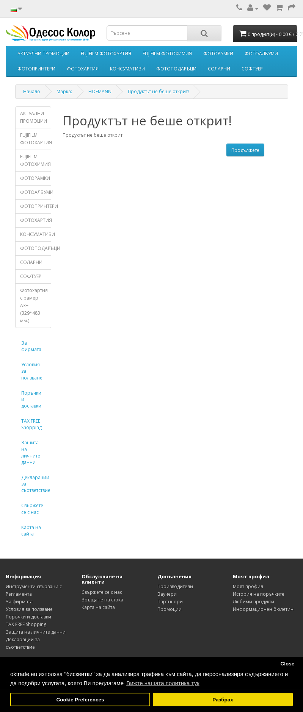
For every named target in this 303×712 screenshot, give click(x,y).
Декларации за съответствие (35, 483)
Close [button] (287, 664)
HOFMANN (99, 91)
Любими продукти (253, 601)
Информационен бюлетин (263, 609)
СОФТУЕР (252, 69)
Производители (175, 586)
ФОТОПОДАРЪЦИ (176, 69)
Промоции (169, 609)
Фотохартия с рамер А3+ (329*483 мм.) (34, 305)
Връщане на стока (102, 599)
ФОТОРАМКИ (218, 53)
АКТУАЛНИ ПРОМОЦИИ (43, 53)
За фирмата (31, 346)
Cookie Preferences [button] (80, 700)
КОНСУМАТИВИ (127, 69)
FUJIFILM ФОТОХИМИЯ (167, 53)
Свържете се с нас (32, 508)
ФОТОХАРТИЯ (83, 69)
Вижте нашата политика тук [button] (162, 683)
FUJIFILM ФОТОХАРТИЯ (106, 53)
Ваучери (167, 594)
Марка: (64, 91)
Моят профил (248, 586)
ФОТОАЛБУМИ (261, 53)
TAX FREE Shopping (31, 424)
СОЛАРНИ (219, 69)
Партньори (170, 601)
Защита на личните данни (30, 452)
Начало (31, 91)
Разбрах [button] (222, 700)
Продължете (245, 150)
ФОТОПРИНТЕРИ (36, 69)
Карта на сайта (31, 530)
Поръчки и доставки (31, 399)
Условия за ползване (31, 371)
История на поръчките (258, 594)
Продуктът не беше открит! (158, 91)
